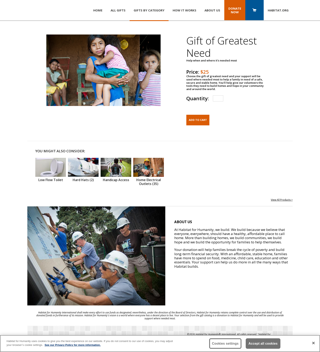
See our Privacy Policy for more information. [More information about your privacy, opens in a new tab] (73, 344)
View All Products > (282, 200)
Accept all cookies (263, 343)
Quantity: (197, 98)
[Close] (313, 343)
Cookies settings (225, 343)
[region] (160, 343)
